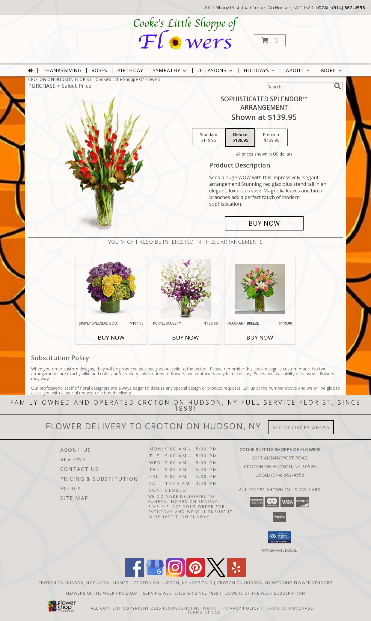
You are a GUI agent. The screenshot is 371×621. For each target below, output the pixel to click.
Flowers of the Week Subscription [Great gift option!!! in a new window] (264, 593)
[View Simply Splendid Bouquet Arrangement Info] (111, 289)
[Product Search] (299, 86)
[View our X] (216, 575)
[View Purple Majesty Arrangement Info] (186, 289)
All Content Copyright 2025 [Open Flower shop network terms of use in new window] (126, 608)
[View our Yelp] (236, 575)
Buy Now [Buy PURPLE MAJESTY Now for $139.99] (185, 337)
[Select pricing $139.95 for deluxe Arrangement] (240, 137)
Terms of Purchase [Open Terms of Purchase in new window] (289, 608)
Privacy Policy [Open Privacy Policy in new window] (240, 608)
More (332, 70)
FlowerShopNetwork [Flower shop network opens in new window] (190, 608)
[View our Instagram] (175, 575)
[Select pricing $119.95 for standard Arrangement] (208, 137)
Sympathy (170, 70)
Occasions (215, 70)
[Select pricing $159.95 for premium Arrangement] (271, 137)
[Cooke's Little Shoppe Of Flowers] (185, 33)
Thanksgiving (62, 70)
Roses (99, 70)
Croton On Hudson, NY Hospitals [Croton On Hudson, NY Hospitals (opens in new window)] (173, 582)
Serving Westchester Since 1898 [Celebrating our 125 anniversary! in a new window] (181, 593)
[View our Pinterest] (195, 575)
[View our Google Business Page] (155, 575)
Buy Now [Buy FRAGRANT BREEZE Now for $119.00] (259, 337)
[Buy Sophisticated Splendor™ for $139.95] (264, 223)
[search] (337, 86)
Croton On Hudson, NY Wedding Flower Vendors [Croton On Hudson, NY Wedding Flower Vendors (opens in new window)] (275, 582)
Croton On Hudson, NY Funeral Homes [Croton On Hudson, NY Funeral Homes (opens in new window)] (83, 582)
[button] (270, 40)
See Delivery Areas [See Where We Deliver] (301, 427)
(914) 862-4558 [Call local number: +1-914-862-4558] (348, 7)
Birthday (130, 70)
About (298, 70)
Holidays (260, 70)
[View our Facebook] (134, 575)
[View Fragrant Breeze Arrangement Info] (260, 289)
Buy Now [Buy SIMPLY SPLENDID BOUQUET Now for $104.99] (111, 337)
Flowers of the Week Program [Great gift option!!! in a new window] (102, 593)
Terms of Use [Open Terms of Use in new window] (204, 611)
